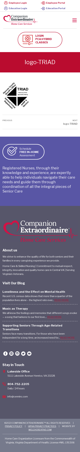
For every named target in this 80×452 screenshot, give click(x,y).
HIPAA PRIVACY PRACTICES (42, 426)
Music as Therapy (15, 308)
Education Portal (53, 8)
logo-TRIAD (70, 123)
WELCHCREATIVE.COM (40, 429)
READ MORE (61, 300)
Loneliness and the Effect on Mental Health (33, 291)
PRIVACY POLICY (13, 426)
